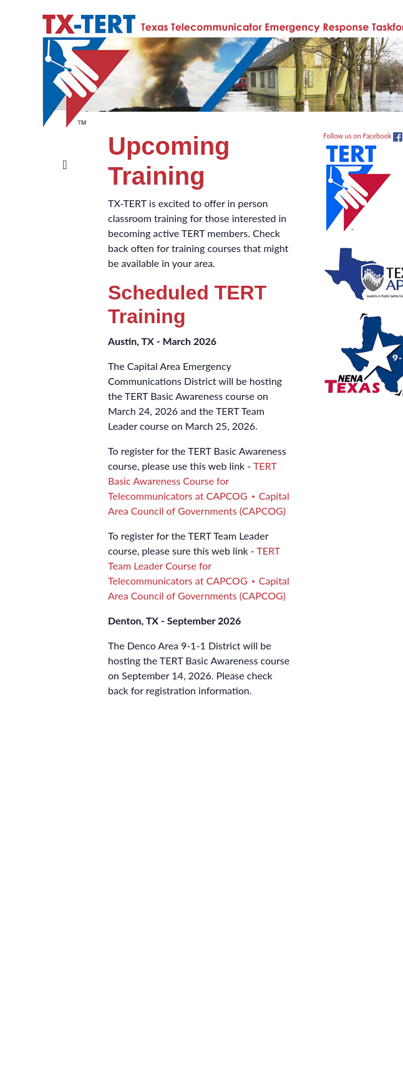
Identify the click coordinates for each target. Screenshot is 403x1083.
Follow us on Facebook (362, 136)
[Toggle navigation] (64, 155)
